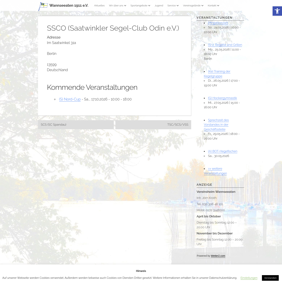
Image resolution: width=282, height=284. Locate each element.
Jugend (159, 5)
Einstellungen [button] (249, 277)
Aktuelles (99, 5)
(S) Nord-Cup (70, 99)
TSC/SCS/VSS (177, 124)
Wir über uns (117, 5)
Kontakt (213, 5)
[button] (277, 11)
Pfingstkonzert (218, 23)
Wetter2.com (218, 255)
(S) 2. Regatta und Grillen (225, 45)
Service (173, 5)
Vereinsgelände (193, 5)
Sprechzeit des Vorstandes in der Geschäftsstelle (216, 124)
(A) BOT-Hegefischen (222, 151)
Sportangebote (140, 5)
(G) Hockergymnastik (222, 98)
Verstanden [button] (270, 278)
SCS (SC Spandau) (53, 124)
